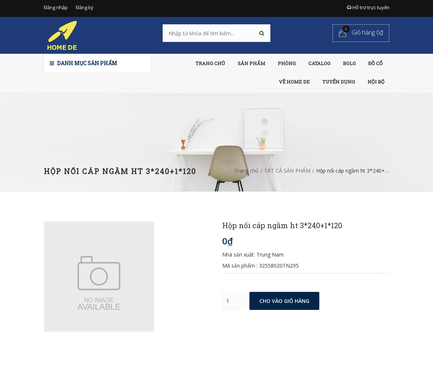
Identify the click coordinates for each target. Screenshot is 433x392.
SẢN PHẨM (251, 63)
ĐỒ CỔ (375, 63)
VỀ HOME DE (294, 81)
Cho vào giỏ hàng (284, 300)
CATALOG (319, 63)
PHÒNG (287, 63)
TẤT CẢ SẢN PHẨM (287, 170)
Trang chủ (246, 170)
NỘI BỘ (376, 81)
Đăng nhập (56, 7)
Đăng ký (84, 7)
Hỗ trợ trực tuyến (368, 7)
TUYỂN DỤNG (338, 81)
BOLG (349, 63)
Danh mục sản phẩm (83, 63)
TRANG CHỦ (210, 63)
